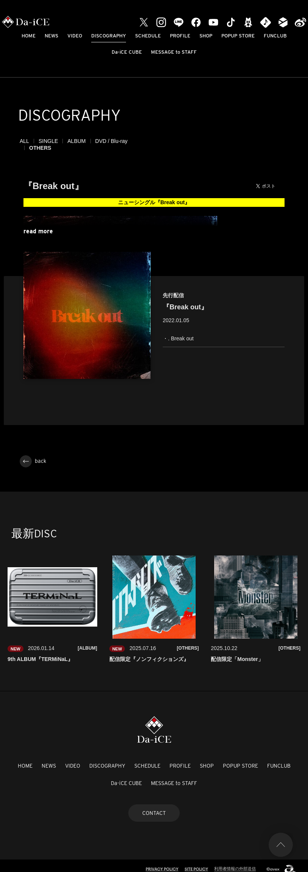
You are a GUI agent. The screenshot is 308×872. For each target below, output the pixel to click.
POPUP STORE (238, 36)
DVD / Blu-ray (111, 141)
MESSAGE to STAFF (174, 52)
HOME (29, 36)
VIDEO (74, 36)
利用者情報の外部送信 (235, 861)
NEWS (51, 36)
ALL (24, 141)
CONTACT (154, 806)
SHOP (205, 36)
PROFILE (180, 36)
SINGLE (48, 141)
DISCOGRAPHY (108, 36)
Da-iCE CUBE (127, 52)
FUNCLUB (275, 36)
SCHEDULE (148, 36)
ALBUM (76, 141)
